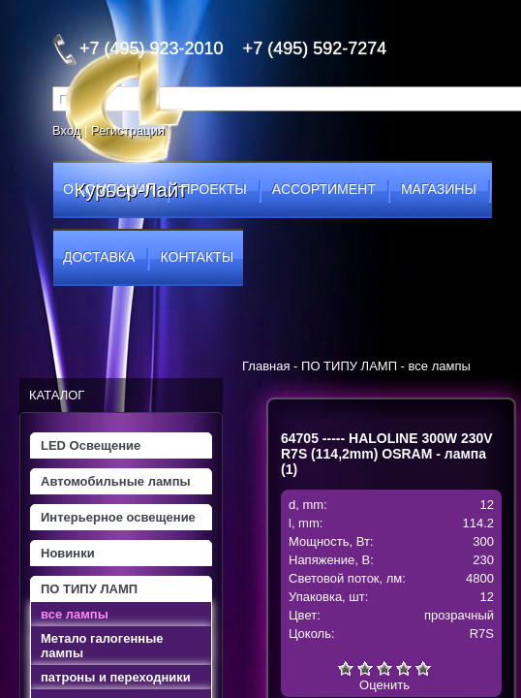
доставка (99, 257)
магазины (438, 189)
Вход (66, 130)
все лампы (74, 614)
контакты (197, 257)
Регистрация (128, 130)
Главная (266, 366)
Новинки (68, 553)
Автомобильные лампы (116, 481)
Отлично (423, 668)
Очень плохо (345, 668)
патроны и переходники (116, 677)
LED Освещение (90, 445)
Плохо (365, 668)
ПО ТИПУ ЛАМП (89, 589)
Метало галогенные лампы (102, 645)
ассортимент (324, 189)
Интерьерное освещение (118, 517)
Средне (384, 668)
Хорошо (404, 668)
